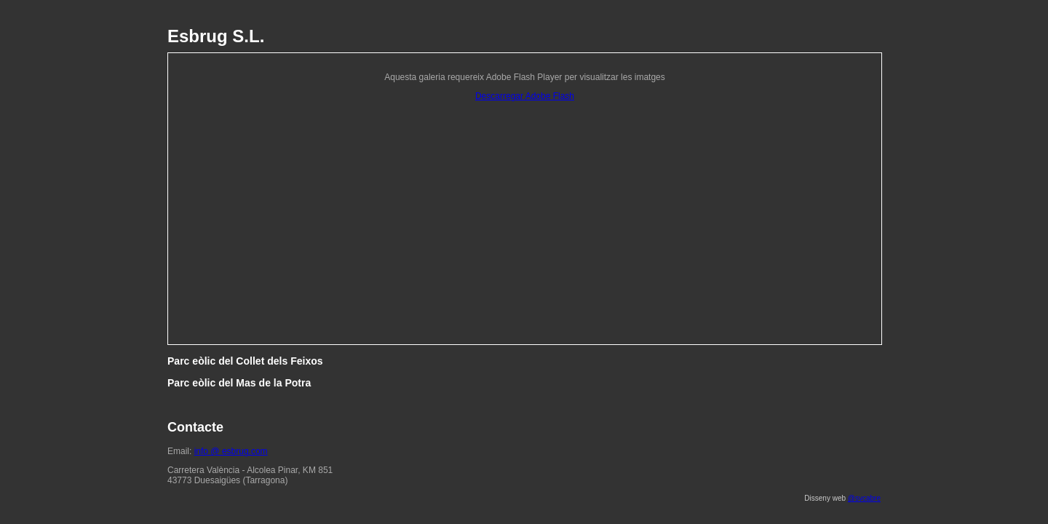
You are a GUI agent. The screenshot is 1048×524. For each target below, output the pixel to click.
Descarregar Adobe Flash (524, 96)
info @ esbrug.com (231, 451)
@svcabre (864, 498)
